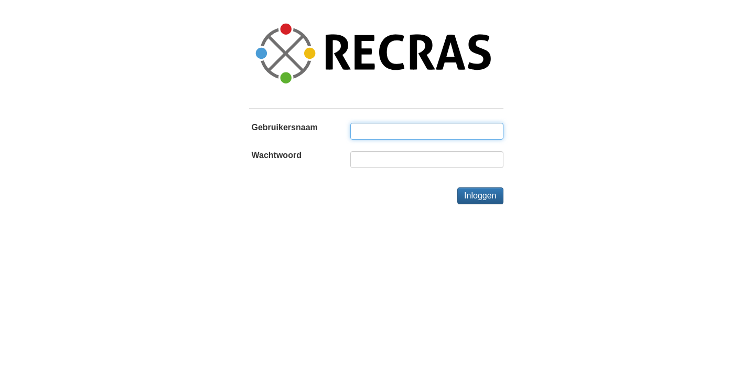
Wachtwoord (277, 155)
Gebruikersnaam (285, 127)
